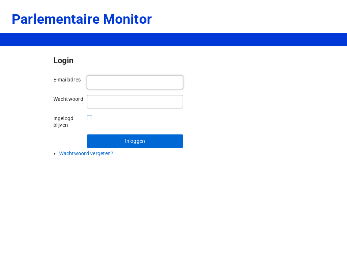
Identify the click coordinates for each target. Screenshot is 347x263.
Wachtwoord (67, 99)
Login (63, 60)
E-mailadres (67, 80)
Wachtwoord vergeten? (86, 153)
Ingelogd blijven (63, 121)
